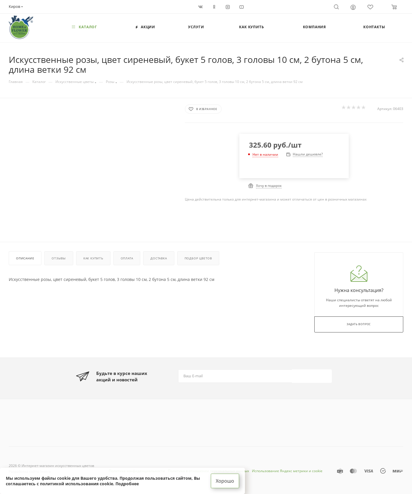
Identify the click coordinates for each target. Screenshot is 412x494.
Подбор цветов (198, 258)
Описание (25, 258)
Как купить (93, 258)
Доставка (158, 258)
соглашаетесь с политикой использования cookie (59, 483)
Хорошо (225, 481)
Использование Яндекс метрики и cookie (287, 470)
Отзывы (59, 258)
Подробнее (127, 483)
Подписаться (312, 375)
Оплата (127, 258)
